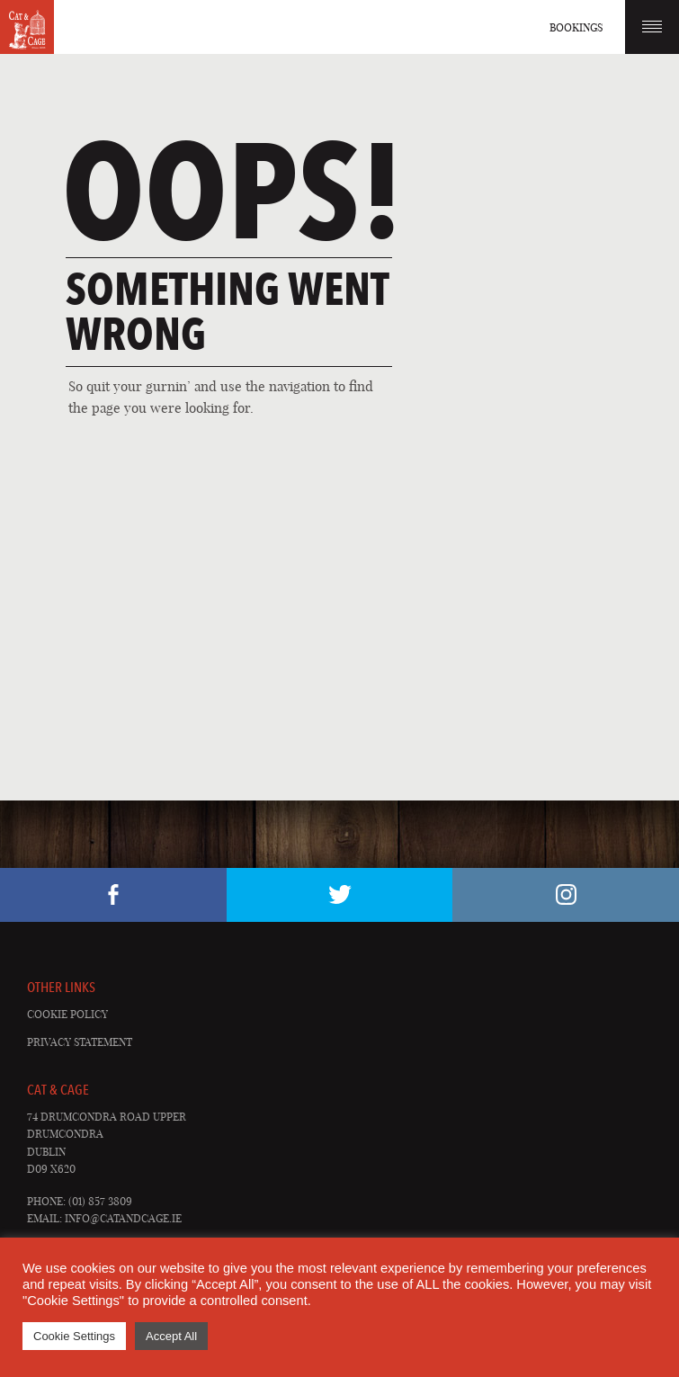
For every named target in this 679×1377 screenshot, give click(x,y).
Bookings (576, 27)
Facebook (113, 894)
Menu (652, 26)
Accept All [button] (171, 1336)
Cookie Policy (67, 1014)
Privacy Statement (79, 1042)
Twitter (340, 894)
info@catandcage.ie (123, 1218)
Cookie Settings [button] (74, 1336)
